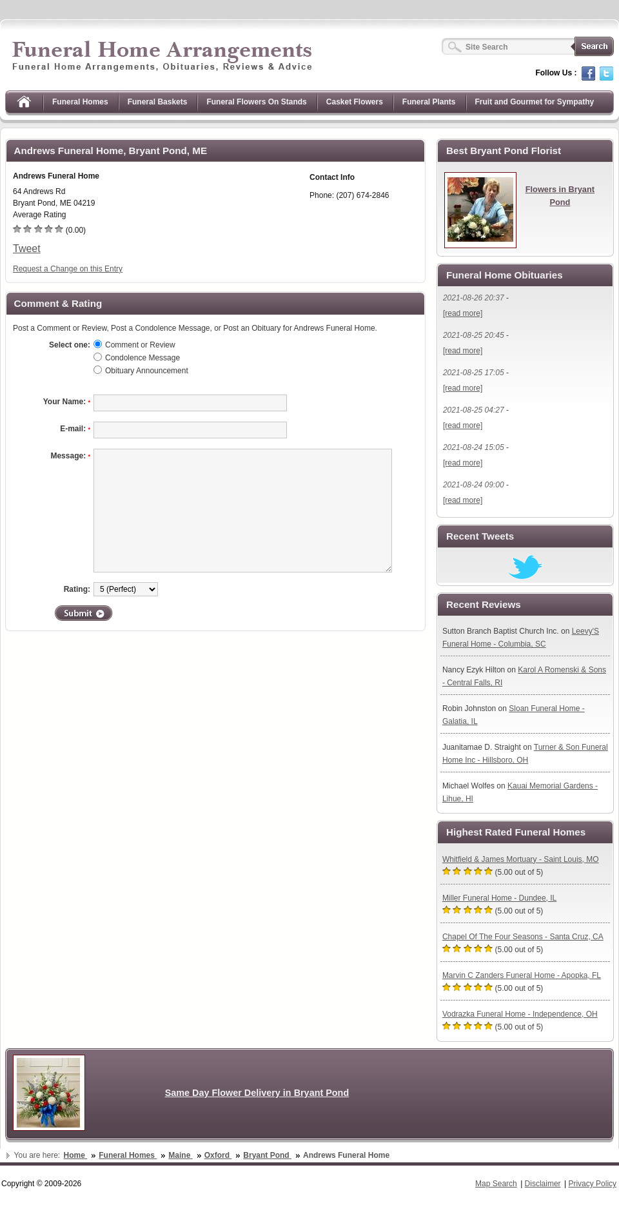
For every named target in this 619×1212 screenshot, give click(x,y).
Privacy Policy (592, 1183)
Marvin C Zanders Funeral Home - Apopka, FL (521, 975)
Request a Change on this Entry (68, 268)
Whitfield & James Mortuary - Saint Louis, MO (520, 859)
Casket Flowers (354, 101)
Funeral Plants (429, 101)
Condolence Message (142, 357)
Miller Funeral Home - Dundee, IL (499, 898)
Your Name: (66, 401)
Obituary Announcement (146, 370)
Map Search (496, 1183)
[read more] (462, 313)
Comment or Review (140, 344)
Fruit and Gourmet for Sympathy (534, 101)
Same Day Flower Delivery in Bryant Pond (257, 1093)
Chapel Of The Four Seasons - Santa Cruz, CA (523, 936)
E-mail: (75, 428)
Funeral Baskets (158, 101)
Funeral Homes (80, 101)
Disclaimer (543, 1183)
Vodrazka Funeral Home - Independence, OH (520, 1014)
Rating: (77, 589)
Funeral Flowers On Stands (256, 101)
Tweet (27, 248)
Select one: (69, 344)
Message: (70, 455)
